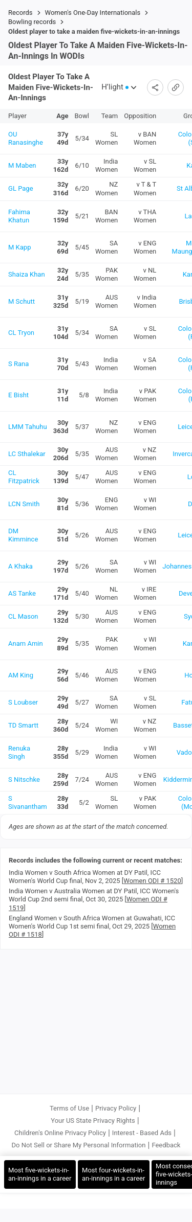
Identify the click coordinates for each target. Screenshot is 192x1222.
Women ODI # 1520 (152, 883)
